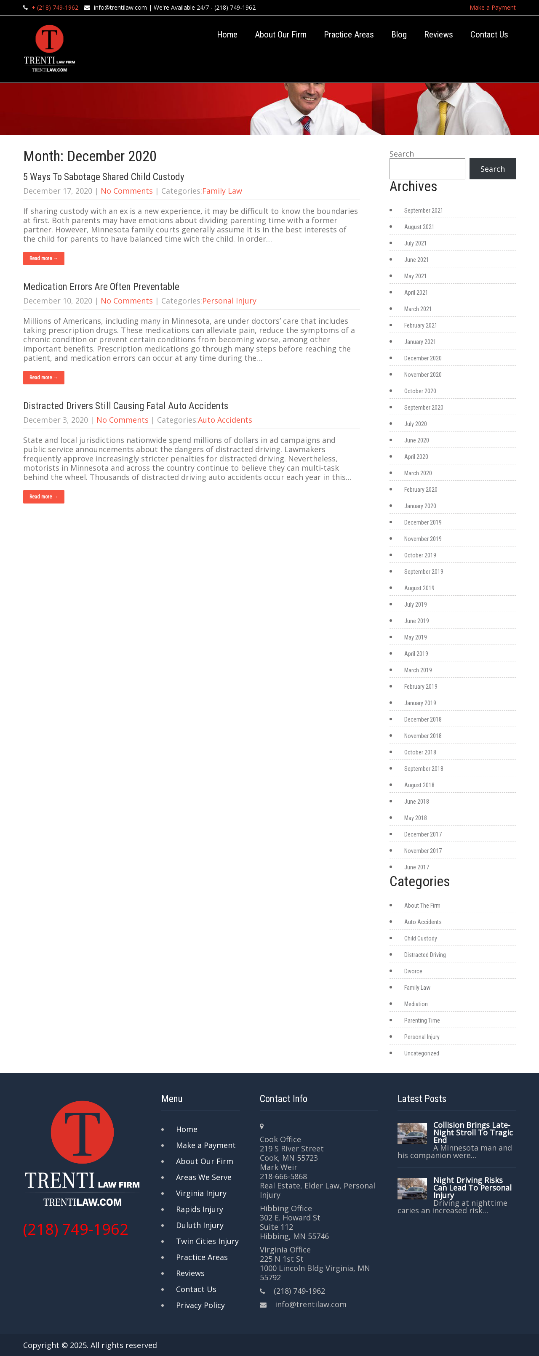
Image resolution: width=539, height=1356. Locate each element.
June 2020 (416, 440)
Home (227, 34)
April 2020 (416, 456)
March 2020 (418, 473)
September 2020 (423, 407)
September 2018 (423, 768)
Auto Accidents (225, 420)
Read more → (43, 258)
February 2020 (421, 489)
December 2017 (423, 834)
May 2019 (415, 637)
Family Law (222, 191)
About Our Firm (281, 34)
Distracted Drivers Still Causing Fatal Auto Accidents (125, 406)
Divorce (413, 971)
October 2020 (420, 391)
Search (402, 154)
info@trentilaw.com (120, 7)
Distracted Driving (425, 954)
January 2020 (420, 506)
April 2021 (416, 292)
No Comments (127, 191)
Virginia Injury (201, 1193)
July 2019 (415, 604)
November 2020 (423, 374)
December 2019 (423, 522)
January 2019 (420, 703)
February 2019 (421, 686)
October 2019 (420, 555)
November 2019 (423, 538)
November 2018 (423, 736)
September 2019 (423, 571)
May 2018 (415, 818)
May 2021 (415, 276)
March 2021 (418, 309)
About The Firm (422, 905)
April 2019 (416, 653)
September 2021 (423, 210)
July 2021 (415, 243)
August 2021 (419, 227)
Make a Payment (493, 7)
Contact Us (489, 34)
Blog (399, 34)
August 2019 (419, 588)
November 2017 (423, 850)
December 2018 (423, 719)
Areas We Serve (204, 1177)
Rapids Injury (199, 1209)
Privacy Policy (200, 1305)
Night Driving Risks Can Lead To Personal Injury (472, 1187)
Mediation (416, 1004)
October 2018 (420, 752)
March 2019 (418, 670)
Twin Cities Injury (207, 1241)
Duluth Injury (200, 1225)
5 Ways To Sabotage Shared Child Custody (103, 177)
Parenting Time (422, 1020)
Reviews (438, 34)
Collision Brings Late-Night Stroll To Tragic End (473, 1132)
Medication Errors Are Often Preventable (101, 287)
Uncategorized (421, 1053)
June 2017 (416, 867)
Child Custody (420, 938)
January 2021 (420, 341)
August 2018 (419, 785)
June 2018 (416, 801)
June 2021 (416, 259)
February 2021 (421, 325)
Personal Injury (229, 301)
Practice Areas (349, 34)
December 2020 (423, 358)
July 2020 (415, 424)
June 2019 (416, 621)
